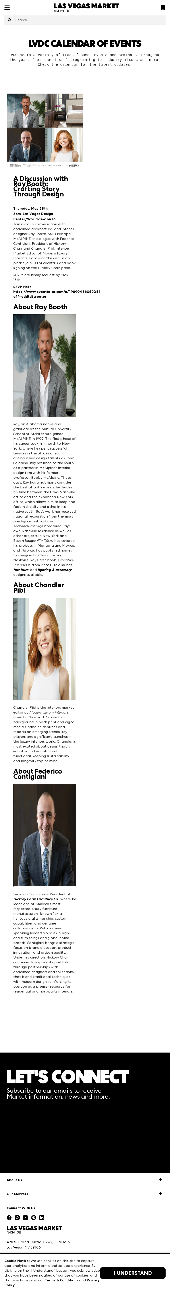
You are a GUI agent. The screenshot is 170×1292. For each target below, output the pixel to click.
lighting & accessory (54, 570)
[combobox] (85, 20)
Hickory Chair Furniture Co (35, 899)
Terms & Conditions (61, 1280)
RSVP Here (22, 287)
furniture (20, 570)
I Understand (133, 1273)
